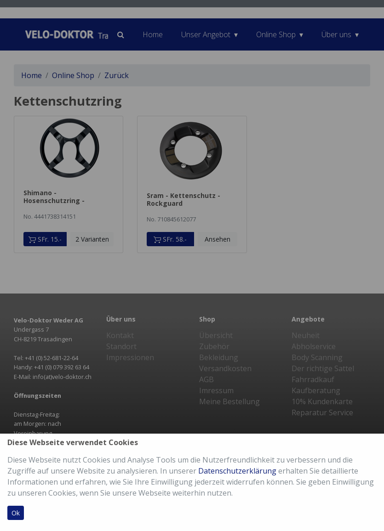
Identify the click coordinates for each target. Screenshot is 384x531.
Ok (15, 512)
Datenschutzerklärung (237, 471)
